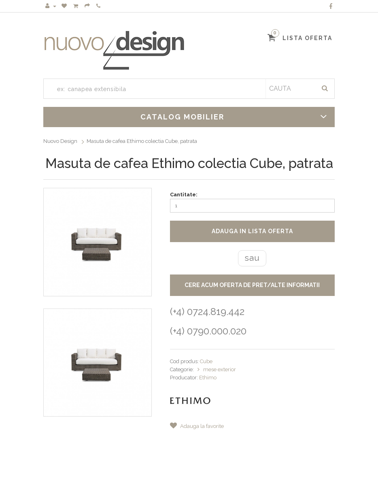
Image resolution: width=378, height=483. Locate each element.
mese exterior (219, 369)
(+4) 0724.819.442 (207, 311)
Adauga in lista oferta (252, 231)
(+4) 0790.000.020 (208, 331)
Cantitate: (183, 194)
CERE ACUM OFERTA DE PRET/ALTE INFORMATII (252, 285)
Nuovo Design (60, 141)
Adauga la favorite (197, 426)
